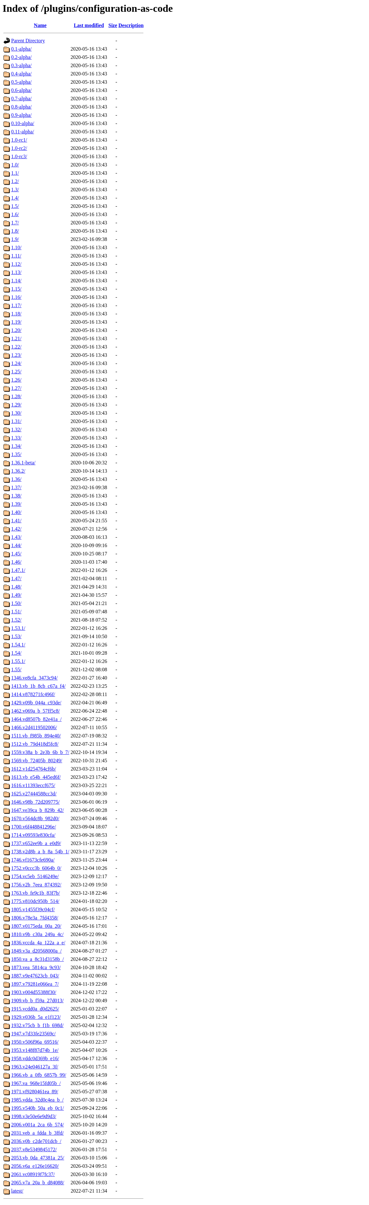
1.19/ (16, 322)
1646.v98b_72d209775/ (35, 802)
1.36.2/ (18, 471)
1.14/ (16, 280)
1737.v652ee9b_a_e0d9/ (36, 843)
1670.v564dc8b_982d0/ (35, 818)
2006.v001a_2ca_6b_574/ (37, 1124)
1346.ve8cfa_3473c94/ (34, 677)
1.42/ (16, 529)
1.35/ (16, 454)
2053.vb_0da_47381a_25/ (37, 1157)
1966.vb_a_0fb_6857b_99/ (38, 1075)
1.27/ (16, 388)
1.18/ (16, 313)
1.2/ (15, 181)
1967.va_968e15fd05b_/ (36, 1083)
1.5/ (15, 206)
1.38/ (16, 495)
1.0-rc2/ (19, 148)
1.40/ (16, 512)
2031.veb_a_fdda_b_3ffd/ (37, 1133)
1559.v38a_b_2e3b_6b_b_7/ (40, 752)
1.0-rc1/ (19, 140)
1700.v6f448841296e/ (33, 826)
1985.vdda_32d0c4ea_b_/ (37, 1100)
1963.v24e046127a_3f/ (34, 1066)
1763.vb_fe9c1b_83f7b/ (35, 893)
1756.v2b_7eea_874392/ (36, 884)
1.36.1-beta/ (23, 462)
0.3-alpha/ (21, 65)
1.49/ (16, 595)
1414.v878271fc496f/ (33, 694)
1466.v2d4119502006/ (34, 727)
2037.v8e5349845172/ (34, 1149)
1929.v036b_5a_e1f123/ (36, 1017)
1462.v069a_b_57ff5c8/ (35, 711)
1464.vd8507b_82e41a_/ (36, 719)
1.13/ (16, 272)
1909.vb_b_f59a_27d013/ (37, 1000)
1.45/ (16, 553)
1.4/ (15, 198)
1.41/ (16, 520)
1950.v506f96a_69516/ (35, 1042)
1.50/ (16, 603)
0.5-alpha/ (21, 82)
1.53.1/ (18, 628)
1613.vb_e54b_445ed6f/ (36, 777)
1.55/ (16, 669)
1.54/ (16, 653)
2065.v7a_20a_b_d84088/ (37, 1182)
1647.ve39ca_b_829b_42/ (37, 810)
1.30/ (16, 413)
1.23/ (16, 355)
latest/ (17, 1191)
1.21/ (16, 338)
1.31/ (16, 421)
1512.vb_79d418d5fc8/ (35, 744)
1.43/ (16, 537)
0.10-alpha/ (22, 123)
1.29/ (16, 404)
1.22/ (16, 346)
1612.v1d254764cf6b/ (33, 769)
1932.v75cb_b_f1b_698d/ (37, 1025)
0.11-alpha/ (22, 131)
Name (40, 25)
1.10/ (16, 247)
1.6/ (15, 214)
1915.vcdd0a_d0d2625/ (35, 1008)
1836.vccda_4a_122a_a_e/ (38, 942)
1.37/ (16, 487)
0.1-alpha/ (21, 49)
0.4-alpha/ (21, 73)
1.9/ (15, 239)
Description (130, 25)
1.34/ (16, 446)
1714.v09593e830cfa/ (33, 835)
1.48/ (16, 586)
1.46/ (16, 562)
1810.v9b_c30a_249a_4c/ (37, 934)
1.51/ (16, 611)
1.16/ (16, 297)
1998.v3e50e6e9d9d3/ (33, 1116)
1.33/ (16, 437)
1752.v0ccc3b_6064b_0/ (36, 868)
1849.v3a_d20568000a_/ (36, 951)
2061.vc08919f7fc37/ (33, 1174)
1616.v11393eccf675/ (33, 785)
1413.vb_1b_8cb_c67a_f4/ (38, 686)
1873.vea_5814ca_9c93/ (36, 967)
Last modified (89, 25)
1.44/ (16, 545)
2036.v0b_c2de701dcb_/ (36, 1141)
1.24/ (16, 363)
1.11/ (16, 255)
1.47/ (16, 578)
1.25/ (16, 371)
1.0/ (15, 164)
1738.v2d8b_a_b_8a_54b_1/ (40, 851)
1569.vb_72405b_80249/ (36, 760)
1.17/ (16, 305)
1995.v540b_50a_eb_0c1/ (37, 1108)
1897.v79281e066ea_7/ (35, 984)
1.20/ (16, 330)
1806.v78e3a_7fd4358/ (34, 917)
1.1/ (15, 173)
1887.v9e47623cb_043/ (35, 975)
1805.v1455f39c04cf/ (33, 909)
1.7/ (15, 222)
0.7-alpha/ (21, 98)
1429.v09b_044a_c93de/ (36, 702)
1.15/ (16, 289)
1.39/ (16, 504)
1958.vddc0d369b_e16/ (35, 1058)
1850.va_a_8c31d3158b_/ (37, 959)
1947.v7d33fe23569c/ (33, 1033)
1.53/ (16, 636)
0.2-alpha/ (21, 57)
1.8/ (15, 231)
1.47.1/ (18, 570)
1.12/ (16, 264)
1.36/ (16, 479)
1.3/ (15, 189)
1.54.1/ (18, 644)
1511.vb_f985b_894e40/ (36, 735)
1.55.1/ (18, 661)
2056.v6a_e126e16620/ (35, 1166)
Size (112, 25)
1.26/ (16, 380)
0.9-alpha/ (21, 115)
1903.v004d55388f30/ (33, 992)
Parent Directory (28, 40)
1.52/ (16, 620)
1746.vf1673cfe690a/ (32, 860)
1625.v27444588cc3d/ (34, 793)
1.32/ (16, 429)
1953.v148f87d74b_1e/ (35, 1050)
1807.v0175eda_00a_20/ (36, 926)
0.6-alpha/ (21, 90)
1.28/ (16, 396)
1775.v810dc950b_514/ (35, 901)
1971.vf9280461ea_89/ (34, 1091)
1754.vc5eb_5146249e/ (35, 876)
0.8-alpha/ (21, 106)
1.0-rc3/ (19, 156)
